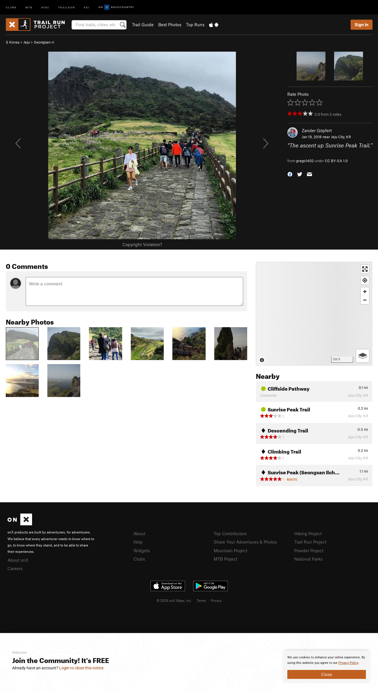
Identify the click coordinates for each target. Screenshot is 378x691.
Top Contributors (230, 533)
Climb (11, 7)
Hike (45, 7)
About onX (18, 560)
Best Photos (169, 24)
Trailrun (66, 7)
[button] (290, 174)
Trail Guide (143, 24)
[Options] (362, 355)
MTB (29, 7)
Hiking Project (308, 533)
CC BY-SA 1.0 (336, 160)
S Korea (12, 42)
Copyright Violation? (142, 244)
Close (326, 674)
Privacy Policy (348, 663)
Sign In (361, 24)
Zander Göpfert (317, 130)
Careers (15, 568)
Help (138, 541)
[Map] (314, 313)
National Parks (308, 558)
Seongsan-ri (44, 42)
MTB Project (225, 558)
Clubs (139, 558)
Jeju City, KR (341, 136)
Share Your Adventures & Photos (245, 541)
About (139, 533)
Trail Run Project (310, 541)
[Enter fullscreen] (365, 269)
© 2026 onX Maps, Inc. (174, 600)
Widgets (141, 550)
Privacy (216, 600)
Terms (201, 600)
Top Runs (195, 24)
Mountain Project (230, 550)
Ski (87, 7)
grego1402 (305, 160)
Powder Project (308, 550)
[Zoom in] (365, 291)
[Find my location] (365, 280)
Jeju (26, 42)
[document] (326, 667)
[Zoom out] (365, 300)
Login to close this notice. (82, 668)
